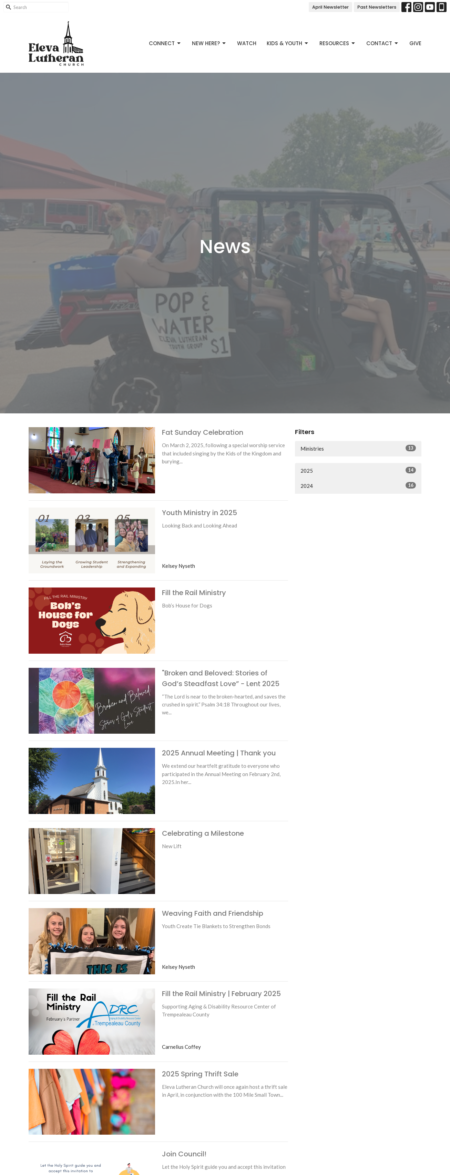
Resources (337, 43)
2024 (358, 485)
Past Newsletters (376, 7)
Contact (382, 43)
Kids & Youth (288, 43)
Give (415, 43)
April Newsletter (330, 7)
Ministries (358, 448)
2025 (358, 470)
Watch (246, 43)
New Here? (209, 43)
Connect (165, 43)
